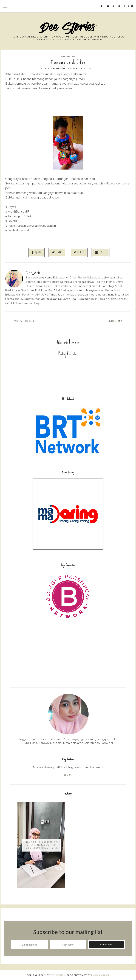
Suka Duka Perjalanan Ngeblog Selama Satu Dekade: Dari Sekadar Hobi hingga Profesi (41, 845)
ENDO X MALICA (100, 975)
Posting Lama (115, 321)
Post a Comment (83, 68)
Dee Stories (57, 975)
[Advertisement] (68, 657)
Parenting (68, 56)
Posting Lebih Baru (24, 321)
